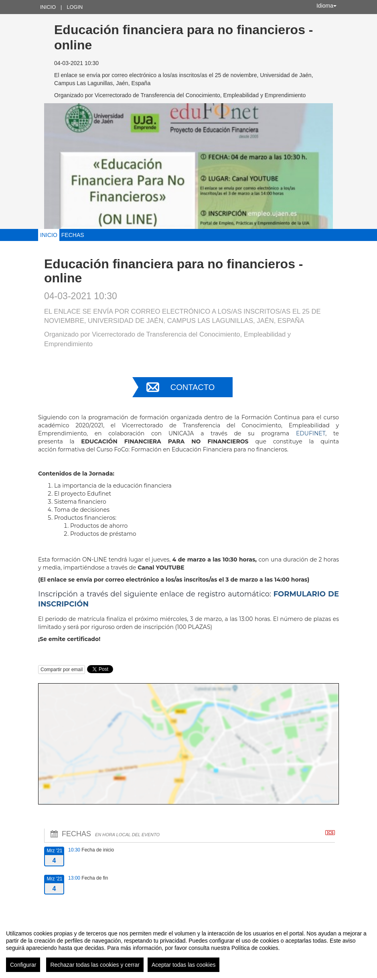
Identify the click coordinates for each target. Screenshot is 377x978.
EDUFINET (310, 433)
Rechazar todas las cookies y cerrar (95, 965)
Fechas (72, 235)
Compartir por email (62, 669)
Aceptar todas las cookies (184, 965)
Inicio (48, 7)
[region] (188, 948)
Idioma (326, 5)
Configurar (23, 965)
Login (75, 7)
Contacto (192, 387)
